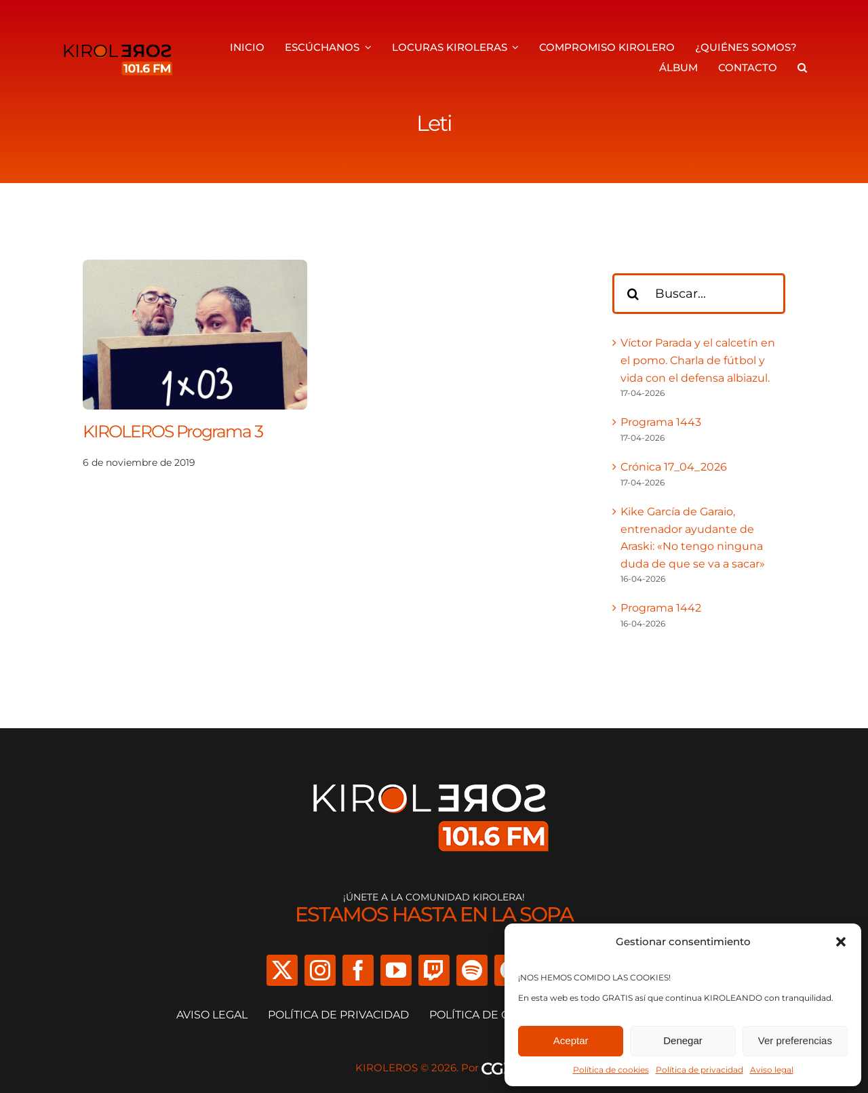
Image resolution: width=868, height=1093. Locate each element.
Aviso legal (771, 1070)
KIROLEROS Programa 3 (172, 431)
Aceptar (571, 1040)
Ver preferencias (795, 1040)
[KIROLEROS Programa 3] (195, 268)
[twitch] (434, 970)
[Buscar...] (698, 293)
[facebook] (358, 970)
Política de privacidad (699, 1070)
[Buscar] (632, 293)
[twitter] (282, 970)
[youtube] (396, 970)
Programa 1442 (660, 607)
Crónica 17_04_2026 (673, 466)
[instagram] (320, 970)
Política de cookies (611, 1070)
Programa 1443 (660, 422)
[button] (841, 942)
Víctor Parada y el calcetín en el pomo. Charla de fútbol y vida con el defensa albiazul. (697, 360)
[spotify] (472, 970)
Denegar (683, 1040)
